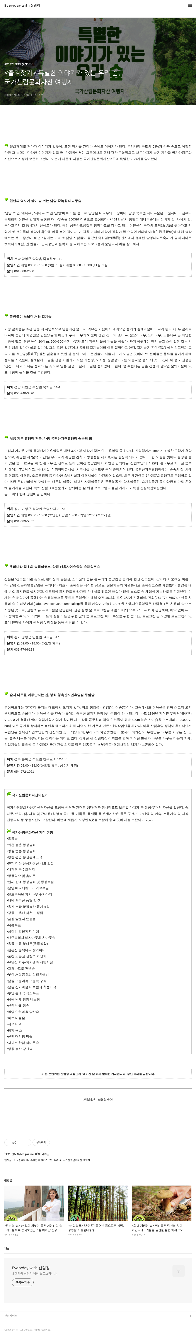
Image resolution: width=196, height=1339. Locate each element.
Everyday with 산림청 (22, 5)
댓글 (7, 1248)
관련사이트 (10, 1316)
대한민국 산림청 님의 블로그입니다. (34, 1273)
